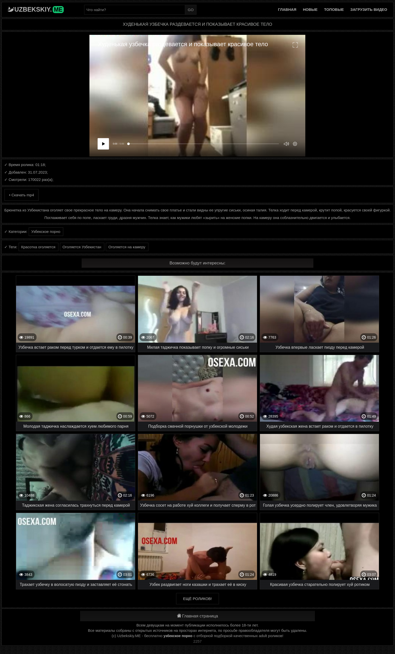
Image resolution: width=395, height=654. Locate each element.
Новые (310, 9)
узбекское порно (177, 636)
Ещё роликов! (197, 598)
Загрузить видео (368, 9)
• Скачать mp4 (21, 195)
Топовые (334, 9)
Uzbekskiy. (39, 9)
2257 (197, 641)
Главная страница (197, 616)
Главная (287, 9)
